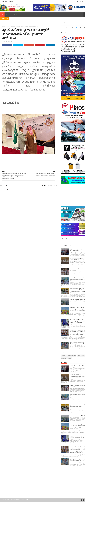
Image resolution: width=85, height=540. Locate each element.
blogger (44, 185)
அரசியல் (35, 14)
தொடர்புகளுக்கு (42, 14)
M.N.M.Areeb (25, 499)
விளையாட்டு (28, 14)
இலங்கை (8, 14)
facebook (50, 185)
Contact (11, 1)
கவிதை (20, 14)
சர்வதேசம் (14, 14)
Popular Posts (67, 245)
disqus (55, 185)
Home (3, 1)
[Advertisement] (72, 195)
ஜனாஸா (69, 358)
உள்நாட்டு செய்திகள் (71, 355)
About (6, 1)
